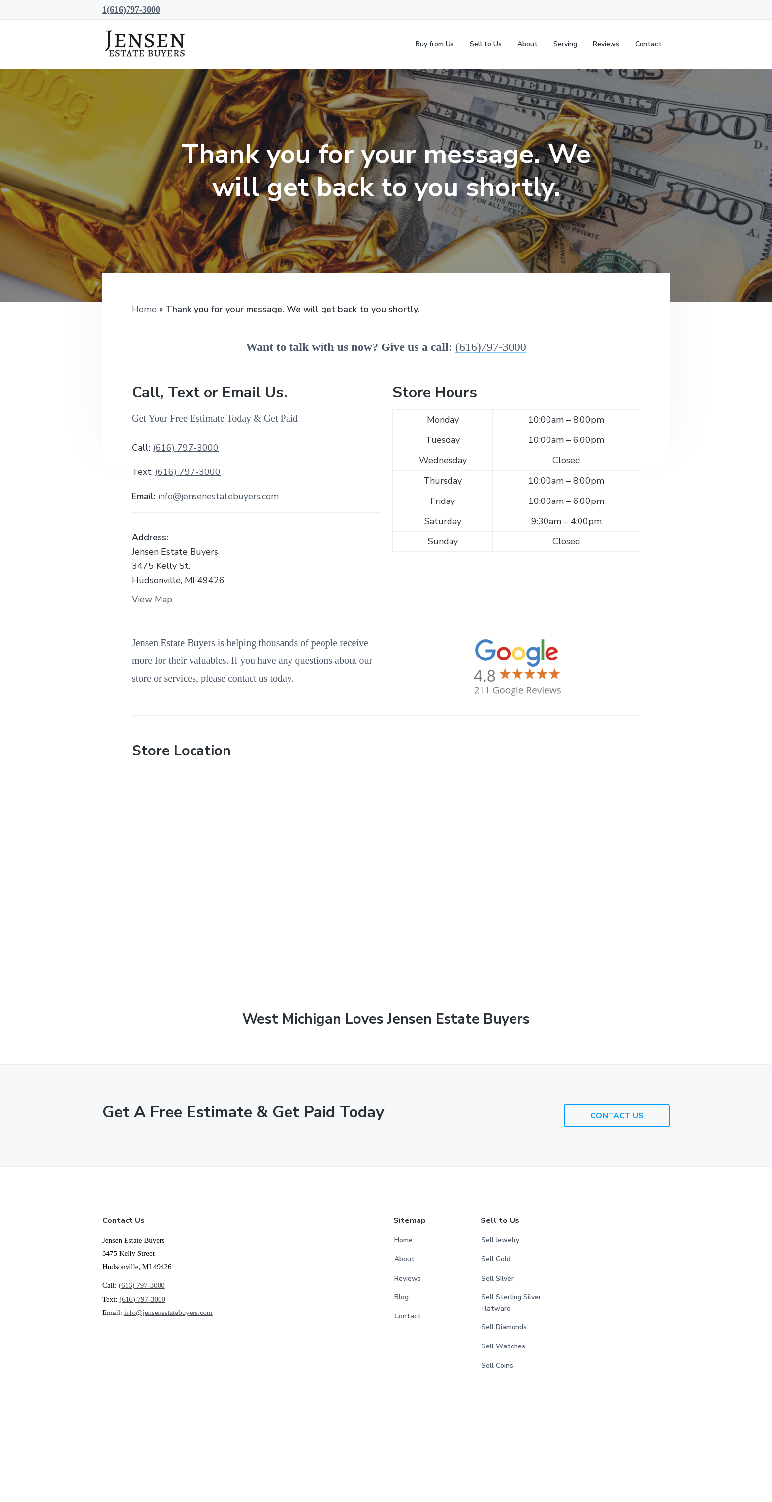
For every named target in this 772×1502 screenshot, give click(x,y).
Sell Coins (497, 1365)
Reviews (407, 1278)
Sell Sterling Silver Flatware (511, 1302)
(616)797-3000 (490, 347)
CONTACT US (616, 1115)
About (404, 1259)
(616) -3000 (188, 472)
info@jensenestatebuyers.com (218, 496)
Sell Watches (503, 1346)
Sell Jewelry (500, 1240)
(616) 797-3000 (186, 448)
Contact (407, 1316)
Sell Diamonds (504, 1327)
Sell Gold (496, 1259)
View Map (152, 599)
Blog (401, 1297)
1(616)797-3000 (131, 10)
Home (144, 309)
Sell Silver (498, 1278)
